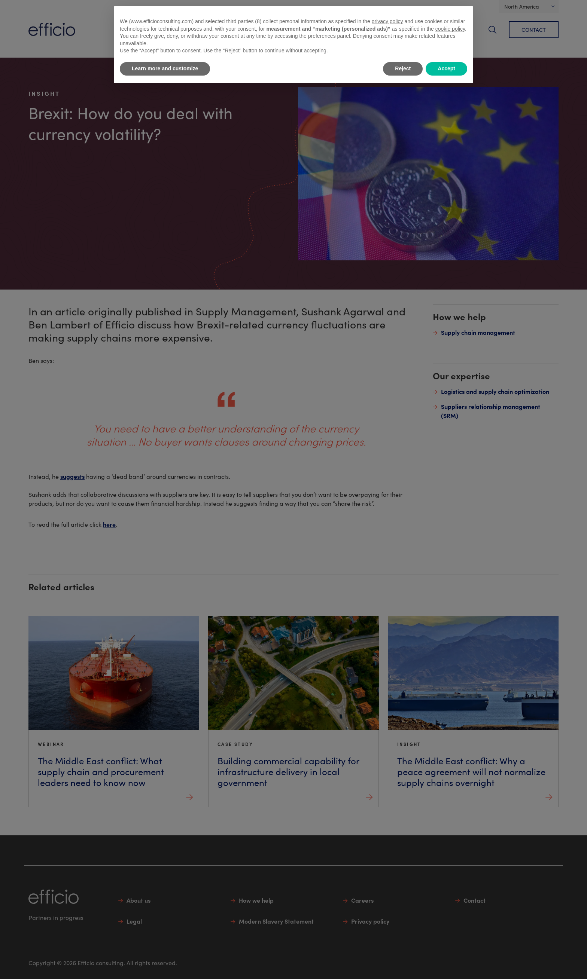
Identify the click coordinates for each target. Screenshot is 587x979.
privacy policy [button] (387, 21)
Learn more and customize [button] (165, 68)
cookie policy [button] (450, 29)
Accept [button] (446, 68)
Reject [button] (403, 68)
